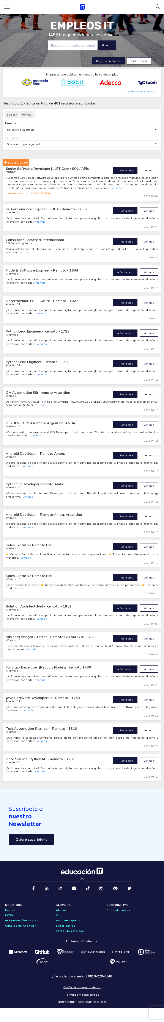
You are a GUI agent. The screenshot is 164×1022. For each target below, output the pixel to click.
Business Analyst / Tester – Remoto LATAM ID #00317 (50, 637)
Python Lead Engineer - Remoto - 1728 (37, 331)
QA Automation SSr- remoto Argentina (38, 392)
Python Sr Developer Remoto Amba (35, 484)
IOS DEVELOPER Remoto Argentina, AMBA (40, 423)
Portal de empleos (70, 930)
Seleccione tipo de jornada (24, 144)
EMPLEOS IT (82, 25)
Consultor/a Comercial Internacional (35, 240)
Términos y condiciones (82, 994)
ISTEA (9, 915)
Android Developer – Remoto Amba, (35, 453)
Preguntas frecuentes (21, 920)
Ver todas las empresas (141, 91)
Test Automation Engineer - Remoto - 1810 (41, 728)
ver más (117, 188)
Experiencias (65, 925)
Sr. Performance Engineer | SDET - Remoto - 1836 (46, 209)
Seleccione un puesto (21, 129)
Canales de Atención (20, 925)
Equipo (10, 910)
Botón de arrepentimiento (82, 987)
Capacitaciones (118, 910)
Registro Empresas (108, 61)
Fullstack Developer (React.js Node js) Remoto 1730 (48, 667)
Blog (59, 915)
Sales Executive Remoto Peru (30, 545)
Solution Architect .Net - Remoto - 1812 (38, 606)
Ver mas (149, 170)
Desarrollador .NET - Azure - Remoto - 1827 (42, 301)
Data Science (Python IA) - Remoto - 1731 (40, 759)
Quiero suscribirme (31, 839)
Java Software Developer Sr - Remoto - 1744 (43, 698)
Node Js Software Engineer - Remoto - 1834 (42, 270)
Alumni (61, 910)
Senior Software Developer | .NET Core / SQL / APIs (47, 168)
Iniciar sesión (139, 61)
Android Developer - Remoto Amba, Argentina (44, 514)
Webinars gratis (68, 920)
